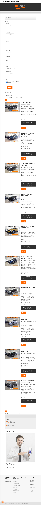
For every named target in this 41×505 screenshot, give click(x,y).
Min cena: (8, 45)
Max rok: (7, 41)
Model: (7, 27)
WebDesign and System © (19, 503)
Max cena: (8, 50)
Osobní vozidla (9, 97)
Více (23, 128)
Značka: (7, 23)
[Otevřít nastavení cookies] (2, 502)
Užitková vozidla (19, 97)
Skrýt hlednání (8, 21)
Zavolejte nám (10, 431)
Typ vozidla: (8, 71)
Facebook (8, 481)
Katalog (8, 419)
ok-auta (6, 503)
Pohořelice (8, 92)
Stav (7, 79)
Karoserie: (8, 32)
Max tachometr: (8, 61)
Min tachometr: (8, 55)
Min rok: (7, 37)
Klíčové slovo (8, 75)
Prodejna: (8, 66)
